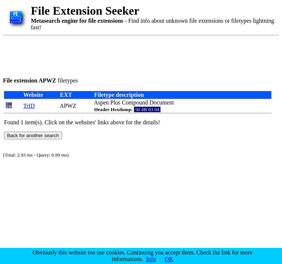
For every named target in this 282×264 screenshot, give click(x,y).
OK (169, 259)
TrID (29, 106)
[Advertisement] (136, 55)
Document (161, 102)
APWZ (67, 106)
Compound (135, 102)
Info (151, 259)
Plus (115, 102)
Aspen (101, 102)
